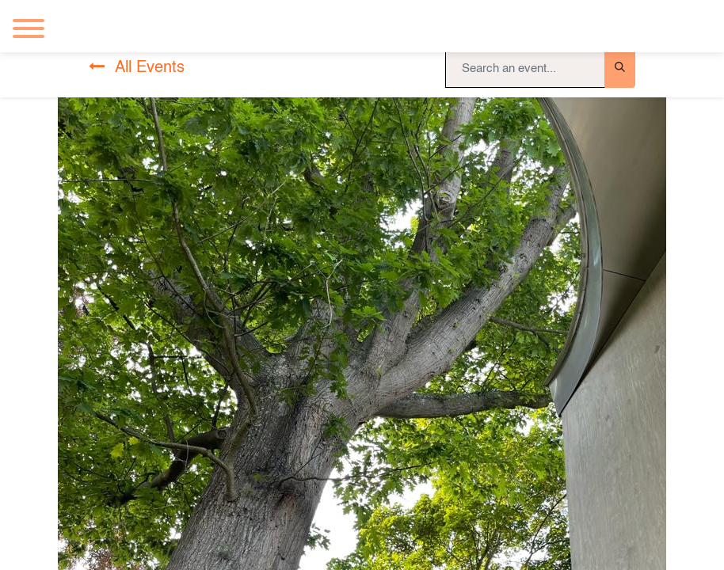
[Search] (619, 68)
